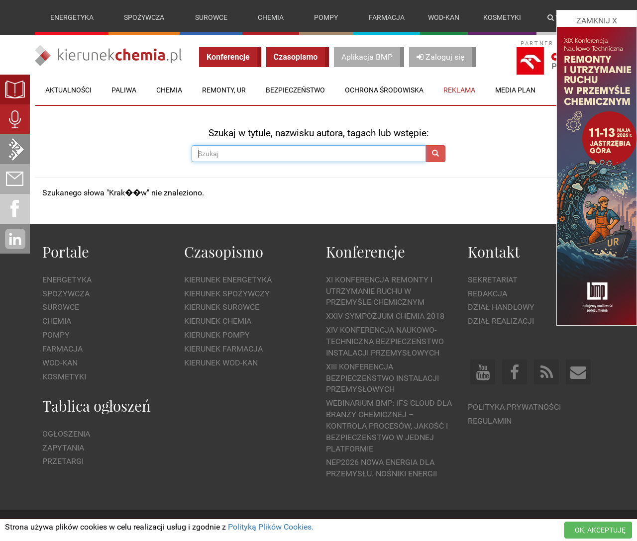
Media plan (515, 90)
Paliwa (123, 90)
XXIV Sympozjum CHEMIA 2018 (385, 316)
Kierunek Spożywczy (227, 293)
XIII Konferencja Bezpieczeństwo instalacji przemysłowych (382, 378)
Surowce (211, 17)
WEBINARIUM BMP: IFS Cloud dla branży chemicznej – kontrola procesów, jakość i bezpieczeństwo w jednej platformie (389, 425)
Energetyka (72, 17)
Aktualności (68, 90)
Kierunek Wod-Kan (221, 362)
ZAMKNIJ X (596, 20)
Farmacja (387, 17)
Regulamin (490, 421)
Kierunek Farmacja (223, 349)
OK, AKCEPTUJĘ (600, 530)
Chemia (271, 17)
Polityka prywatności (514, 407)
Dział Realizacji (501, 321)
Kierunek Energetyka (228, 279)
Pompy (326, 17)
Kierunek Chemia (217, 321)
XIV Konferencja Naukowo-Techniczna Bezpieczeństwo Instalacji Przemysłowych (385, 341)
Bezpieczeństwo (295, 90)
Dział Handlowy (501, 307)
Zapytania (63, 447)
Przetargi (63, 461)
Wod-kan (443, 17)
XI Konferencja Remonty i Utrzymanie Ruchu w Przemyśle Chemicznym (379, 291)
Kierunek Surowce (221, 307)
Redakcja (487, 293)
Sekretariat (493, 279)
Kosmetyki (502, 17)
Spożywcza (144, 17)
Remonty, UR (224, 90)
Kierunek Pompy (217, 335)
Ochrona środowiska (384, 90)
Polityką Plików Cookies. (271, 527)
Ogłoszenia (66, 434)
